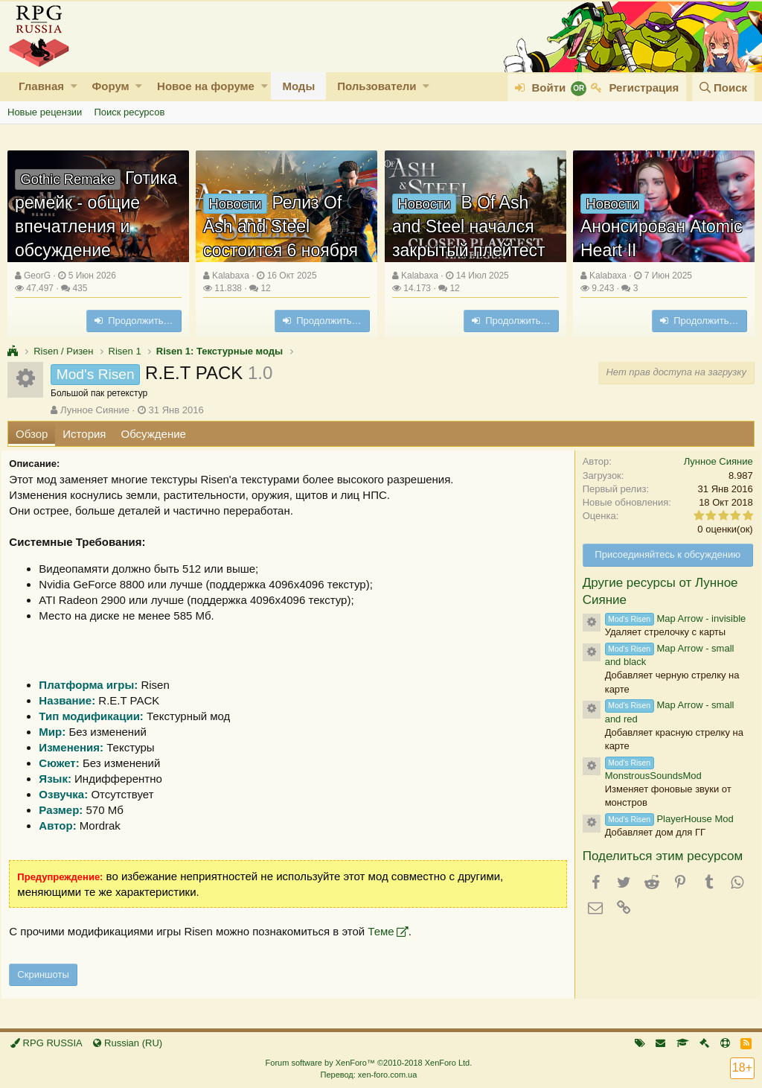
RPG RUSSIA (46, 1043)
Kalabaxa (230, 275)
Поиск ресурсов (129, 112)
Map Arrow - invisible (669, 618)
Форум (110, 86)
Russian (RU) (127, 1043)
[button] (74, 86)
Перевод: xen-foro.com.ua (368, 1074)
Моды (298, 86)
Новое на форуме (205, 86)
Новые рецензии (44, 112)
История (84, 433)
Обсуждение (153, 433)
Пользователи (376, 86)
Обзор (32, 433)
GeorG (37, 275)
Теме (387, 931)
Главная (41, 86)
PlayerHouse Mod (663, 818)
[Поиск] (723, 87)
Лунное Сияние (94, 410)
